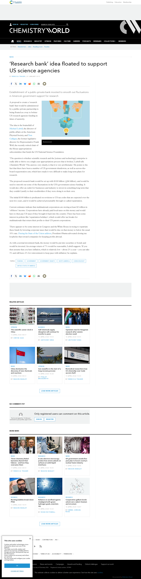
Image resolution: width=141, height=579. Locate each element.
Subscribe (34, 24)
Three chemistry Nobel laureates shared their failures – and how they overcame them (20, 462)
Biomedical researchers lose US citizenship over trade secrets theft (76, 371)
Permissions (68, 554)
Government (31, 261)
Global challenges (91, 564)
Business (41, 327)
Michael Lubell (16, 128)
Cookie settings (17, 571)
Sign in (39, 419)
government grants (47, 261)
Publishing (109, 2)
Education (118, 2)
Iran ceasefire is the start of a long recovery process (49, 370)
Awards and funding (74, 564)
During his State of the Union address (34, 233)
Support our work (107, 564)
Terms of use (45, 554)
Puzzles (46, 47)
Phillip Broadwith (43, 378)
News (12, 57)
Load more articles (49, 391)
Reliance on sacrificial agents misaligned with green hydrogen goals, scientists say (49, 503)
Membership (127, 2)
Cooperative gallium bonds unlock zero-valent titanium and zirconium (76, 502)
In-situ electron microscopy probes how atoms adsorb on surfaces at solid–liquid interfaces (49, 462)
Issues (38, 540)
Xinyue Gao (19, 338)
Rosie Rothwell (48, 512)
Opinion (14, 327)
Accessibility (56, 554)
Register (24, 24)
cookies (100, 573)
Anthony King (47, 340)
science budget (79, 261)
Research (41, 456)
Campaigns (60, 564)
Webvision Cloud (127, 577)
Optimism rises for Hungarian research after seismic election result (77, 332)
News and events (46, 564)
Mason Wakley (20, 379)
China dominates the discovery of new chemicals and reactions (21, 371)
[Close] (30, 538)
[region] (17, 556)
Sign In (15, 24)
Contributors (47, 540)
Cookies (35, 554)
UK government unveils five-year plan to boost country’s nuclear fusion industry (76, 461)
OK (17, 565)
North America (64, 261)
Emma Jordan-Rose (73, 511)
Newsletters (22, 47)
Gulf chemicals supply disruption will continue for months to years (48, 332)
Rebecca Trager (18, 76)
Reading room (37, 47)
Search (67, 24)
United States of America (26, 266)
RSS (56, 540)
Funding (20, 261)
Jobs (29, 47)
